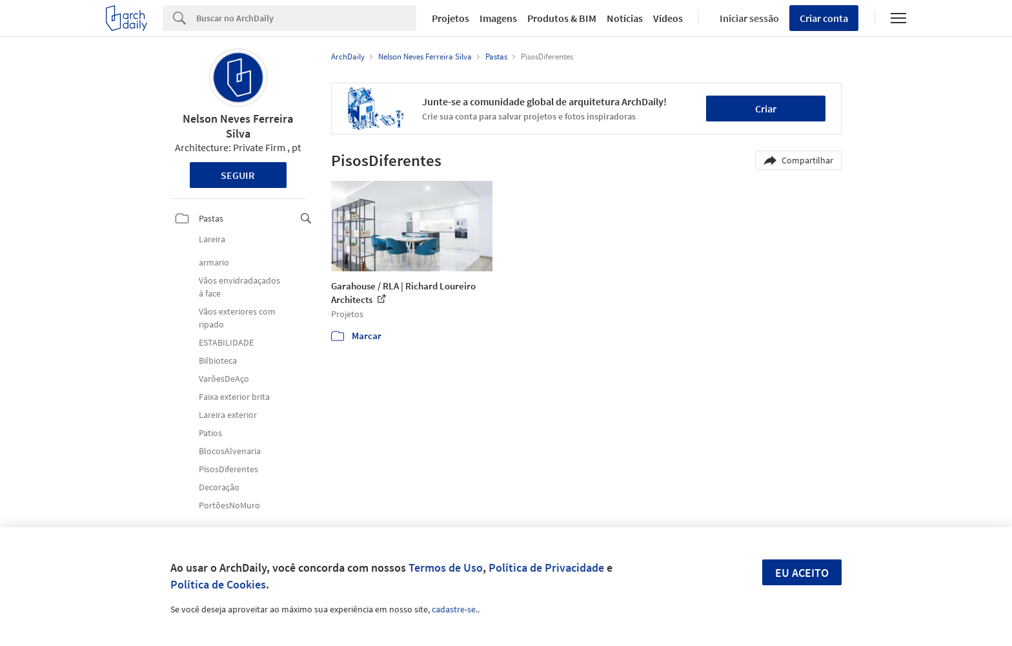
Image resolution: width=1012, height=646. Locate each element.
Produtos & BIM (561, 18)
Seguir (238, 175)
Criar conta (824, 18)
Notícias (625, 18)
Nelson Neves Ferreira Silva (238, 126)
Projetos (450, 18)
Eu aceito (802, 572)
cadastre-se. (455, 609)
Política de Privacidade (546, 567)
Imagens (498, 18)
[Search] (306, 18)
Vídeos (668, 18)
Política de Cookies (218, 584)
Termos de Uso (446, 567)
